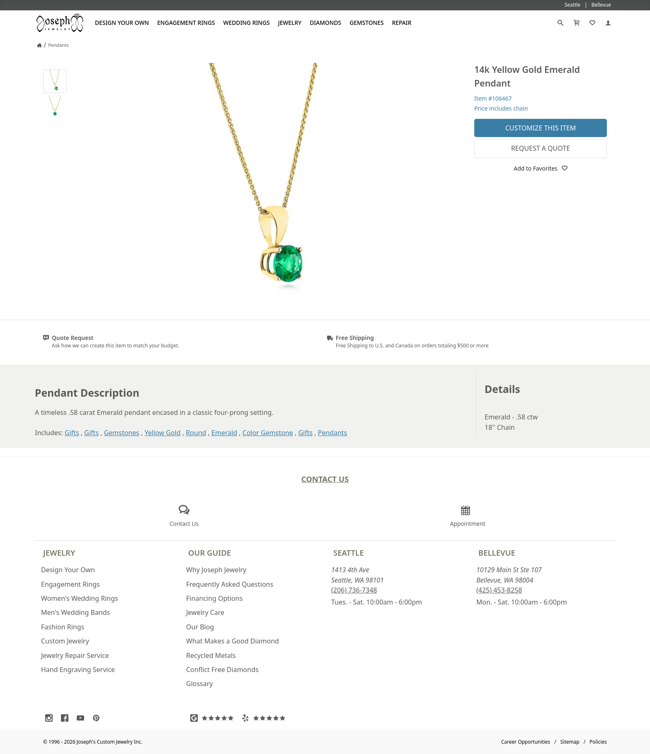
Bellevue (496, 552)
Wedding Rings (246, 22)
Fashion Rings (62, 626)
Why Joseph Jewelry (216, 569)
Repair (402, 22)
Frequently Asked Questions (229, 584)
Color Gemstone (268, 432)
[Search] (560, 22)
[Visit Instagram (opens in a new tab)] (51, 718)
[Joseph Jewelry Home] (39, 45)
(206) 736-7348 (354, 590)
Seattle (348, 552)
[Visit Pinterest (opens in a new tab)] (98, 718)
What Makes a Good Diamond (232, 641)
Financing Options (214, 598)
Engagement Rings (186, 22)
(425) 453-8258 (499, 590)
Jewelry (290, 22)
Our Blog (200, 626)
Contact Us (325, 479)
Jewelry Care (205, 612)
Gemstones (366, 22)
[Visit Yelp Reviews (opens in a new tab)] (265, 718)
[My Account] (608, 22)
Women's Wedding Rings (79, 598)
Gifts (72, 432)
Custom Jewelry (65, 641)
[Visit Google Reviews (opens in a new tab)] (214, 718)
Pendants (332, 432)
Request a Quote (540, 148)
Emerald (224, 432)
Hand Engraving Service (78, 669)
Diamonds (325, 22)
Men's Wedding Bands (75, 612)
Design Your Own (122, 22)
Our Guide (209, 552)
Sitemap (570, 741)
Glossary (199, 683)
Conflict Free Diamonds (222, 669)
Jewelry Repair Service (75, 655)
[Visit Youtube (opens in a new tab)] (82, 718)
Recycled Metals (211, 655)
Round (196, 432)
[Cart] (577, 22)
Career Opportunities (526, 741)
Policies (598, 741)
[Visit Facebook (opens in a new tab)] (67, 718)
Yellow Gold (163, 432)
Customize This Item (540, 127)
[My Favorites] (592, 22)
